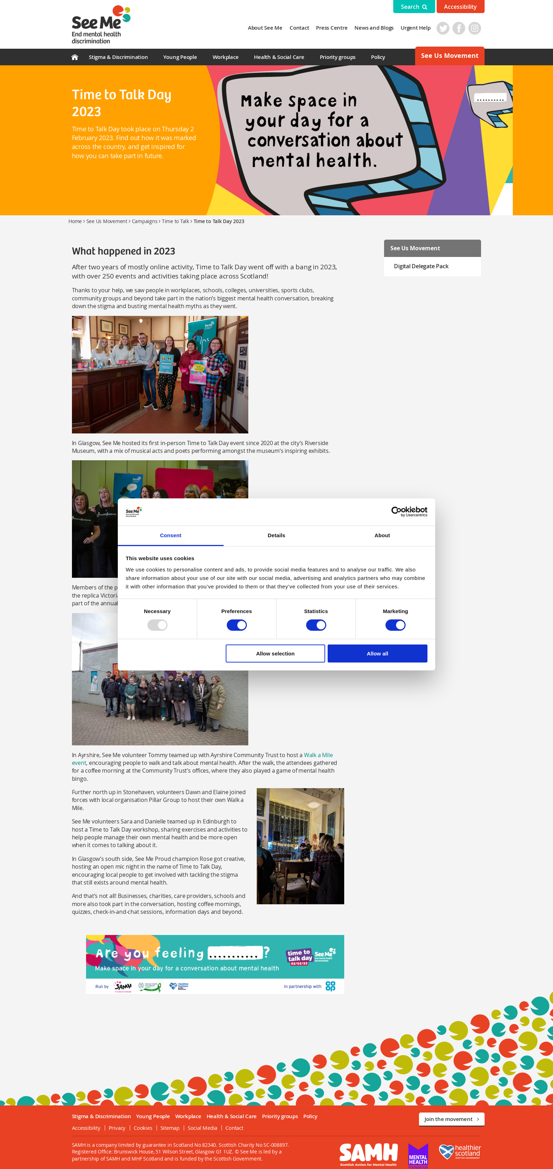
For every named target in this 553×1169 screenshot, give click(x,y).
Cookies (139, 1120)
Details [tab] (276, 535)
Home (75, 221)
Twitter (446, 28)
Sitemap (166, 1120)
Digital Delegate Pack (423, 266)
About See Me (268, 27)
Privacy (113, 1120)
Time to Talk (175, 221)
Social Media (199, 1120)
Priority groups (338, 57)
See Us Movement (450, 55)
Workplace (226, 57)
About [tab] (382, 535)
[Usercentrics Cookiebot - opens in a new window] (396, 511)
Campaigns (145, 221)
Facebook (462, 28)
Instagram (478, 28)
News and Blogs (377, 27)
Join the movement (452, 1112)
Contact (302, 27)
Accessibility (460, 7)
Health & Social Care (279, 57)
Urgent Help (419, 27)
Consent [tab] (171, 535)
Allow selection (275, 654)
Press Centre (335, 27)
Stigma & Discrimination (118, 57)
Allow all (377, 654)
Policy (378, 57)
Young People (180, 57)
